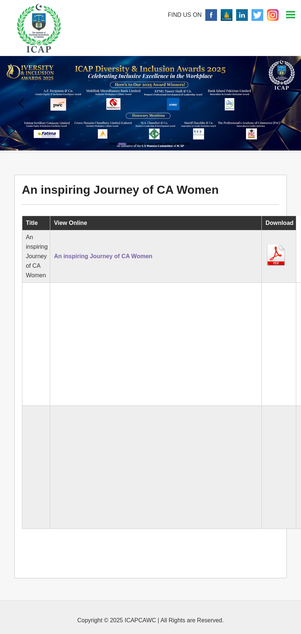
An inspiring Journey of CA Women (103, 256)
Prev (21, 103)
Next (280, 103)
